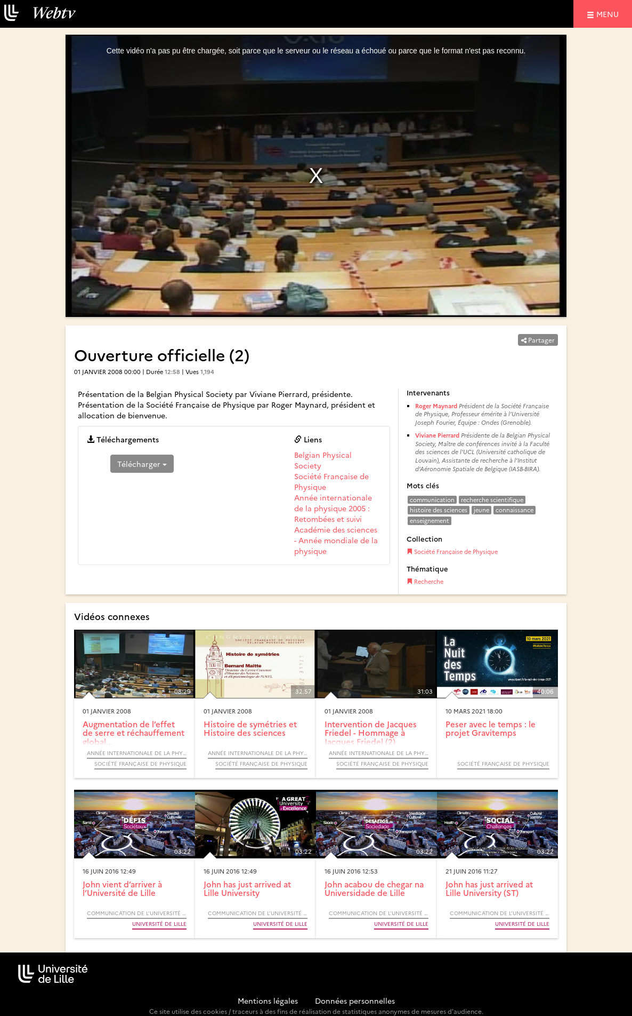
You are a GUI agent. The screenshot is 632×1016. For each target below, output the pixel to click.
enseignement (429, 521)
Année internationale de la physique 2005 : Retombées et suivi (333, 508)
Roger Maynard (436, 406)
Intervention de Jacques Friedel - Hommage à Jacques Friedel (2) (371, 732)
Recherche (425, 581)
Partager (538, 339)
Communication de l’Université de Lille (137, 913)
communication (432, 500)
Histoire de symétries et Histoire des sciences (250, 728)
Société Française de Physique (452, 551)
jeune (481, 510)
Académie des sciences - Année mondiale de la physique (336, 540)
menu (609, 13)
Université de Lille (159, 923)
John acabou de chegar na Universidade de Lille (374, 888)
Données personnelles (355, 1000)
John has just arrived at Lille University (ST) (489, 888)
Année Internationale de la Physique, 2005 (137, 753)
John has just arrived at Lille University (247, 888)
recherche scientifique (492, 500)
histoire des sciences (438, 510)
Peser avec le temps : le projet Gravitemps (490, 728)
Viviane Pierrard (437, 435)
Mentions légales (268, 1000)
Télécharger (142, 463)
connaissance (514, 510)
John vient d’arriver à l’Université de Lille (122, 888)
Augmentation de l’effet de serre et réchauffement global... (133, 732)
